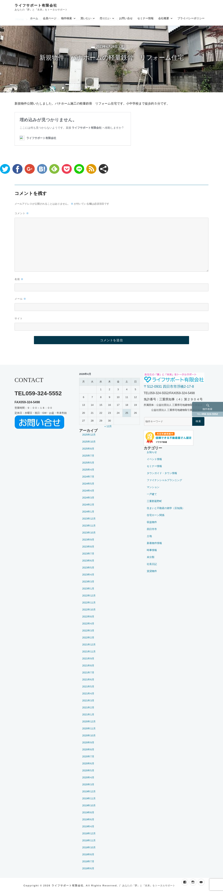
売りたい (105, 18)
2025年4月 (88, 469)
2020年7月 (88, 756)
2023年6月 (88, 560)
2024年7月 (88, 476)
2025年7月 (88, 455)
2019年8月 (88, 812)
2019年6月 (88, 819)
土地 (149, 536)
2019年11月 (89, 798)
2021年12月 (89, 644)
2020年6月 (88, 763)
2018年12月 (89, 833)
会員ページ (49, 18)
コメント (22, 213)
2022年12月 (89, 595)
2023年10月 (89, 532)
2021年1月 (88, 714)
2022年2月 (88, 637)
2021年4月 (88, 693)
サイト (19, 318)
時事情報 (152, 550)
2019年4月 (88, 826)
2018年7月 (88, 861)
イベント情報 (154, 459)
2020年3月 (88, 784)
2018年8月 (88, 854)
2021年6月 (88, 679)
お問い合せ (126, 18)
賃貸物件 (152, 571)
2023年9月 (88, 539)
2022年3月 (88, 630)
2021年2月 (88, 707)
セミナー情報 (145, 18)
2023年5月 (88, 567)
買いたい (85, 18)
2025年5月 (88, 462)
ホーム (34, 18)
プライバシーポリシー (191, 18)
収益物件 (152, 522)
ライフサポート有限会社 (36, 5)
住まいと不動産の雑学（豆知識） (166, 508)
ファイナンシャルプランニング (164, 480)
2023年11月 (89, 525)
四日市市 (152, 529)
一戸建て (152, 494)
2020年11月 (89, 728)
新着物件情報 (154, 543)
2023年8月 (88, 546)
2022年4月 (88, 623)
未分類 (150, 557)
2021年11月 (89, 651)
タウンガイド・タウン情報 (162, 473)
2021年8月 (88, 665)
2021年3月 (88, 700)
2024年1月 (88, 511)
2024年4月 (88, 490)
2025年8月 (88, 448)
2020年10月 (89, 735)
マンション (153, 487)
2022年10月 (89, 609)
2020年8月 (88, 749)
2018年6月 (88, 868)
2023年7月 (88, 553)
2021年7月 (88, 672)
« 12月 (108, 426)
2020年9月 (88, 742)
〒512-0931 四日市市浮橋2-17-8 (169, 386)
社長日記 (152, 564)
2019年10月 (89, 805)
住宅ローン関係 (155, 515)
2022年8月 (88, 616)
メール (20, 298)
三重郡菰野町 (154, 501)
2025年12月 (89, 434)
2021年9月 (88, 658)
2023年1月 (88, 588)
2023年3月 (88, 581)
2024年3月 (88, 497)
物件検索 (66, 18)
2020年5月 (88, 770)
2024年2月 (88, 504)
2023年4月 (88, 574)
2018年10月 (89, 847)
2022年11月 (89, 602)
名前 (19, 279)
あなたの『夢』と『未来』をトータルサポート (148, 885)
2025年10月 (89, 441)
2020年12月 (89, 721)
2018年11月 (89, 840)
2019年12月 (89, 791)
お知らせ (152, 452)
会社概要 (163, 18)
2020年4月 (88, 777)
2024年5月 (88, 483)
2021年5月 (88, 686)
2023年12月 (89, 518)
